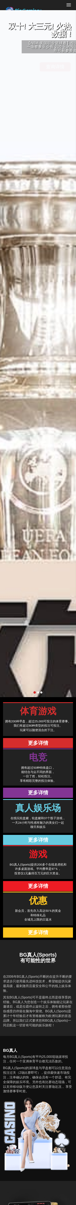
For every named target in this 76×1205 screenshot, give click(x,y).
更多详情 (38, 743)
